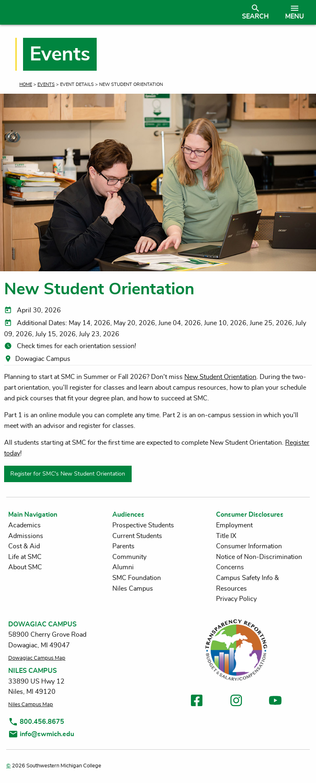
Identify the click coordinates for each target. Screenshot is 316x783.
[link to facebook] (196, 702)
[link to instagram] (236, 702)
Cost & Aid (24, 546)
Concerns (230, 567)
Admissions (25, 536)
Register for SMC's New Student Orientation (67, 474)
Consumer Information (249, 546)
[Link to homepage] (120, 12)
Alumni (123, 567)
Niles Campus (132, 588)
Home (25, 84)
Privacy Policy (236, 599)
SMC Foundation (136, 578)
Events (46, 84)
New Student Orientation (220, 377)
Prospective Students (143, 525)
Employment (234, 525)
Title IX (226, 536)
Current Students (137, 536)
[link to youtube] (275, 702)
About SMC (25, 567)
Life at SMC (25, 557)
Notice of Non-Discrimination (259, 557)
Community (129, 557)
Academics (24, 525)
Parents (123, 546)
